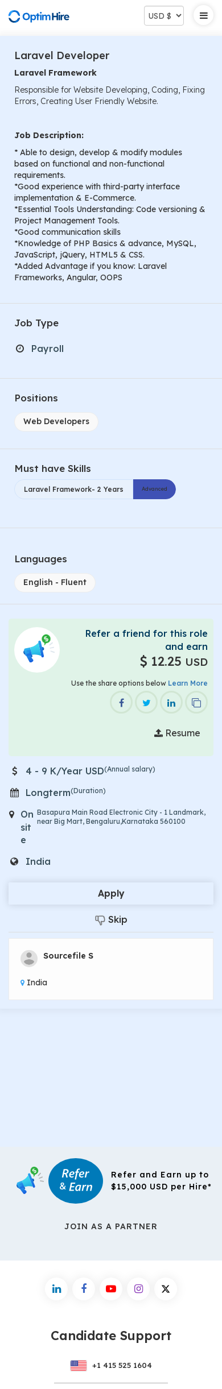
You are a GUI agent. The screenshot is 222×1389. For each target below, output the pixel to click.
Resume (177, 733)
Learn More (188, 683)
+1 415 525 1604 (111, 1365)
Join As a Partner (111, 1226)
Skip (111, 920)
